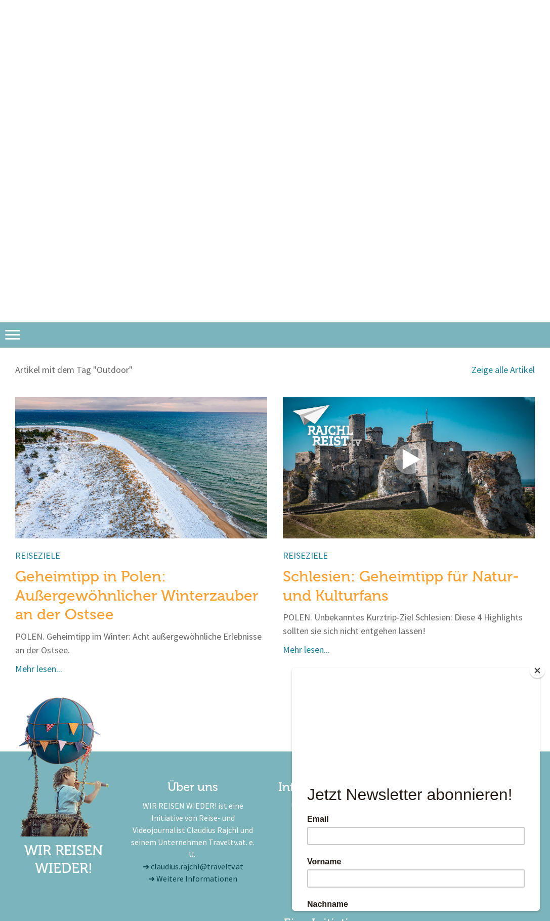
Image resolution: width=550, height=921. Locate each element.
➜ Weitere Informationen (192, 878)
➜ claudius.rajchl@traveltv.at (193, 866)
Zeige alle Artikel (503, 369)
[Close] (537, 670)
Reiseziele (37, 555)
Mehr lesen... (38, 669)
